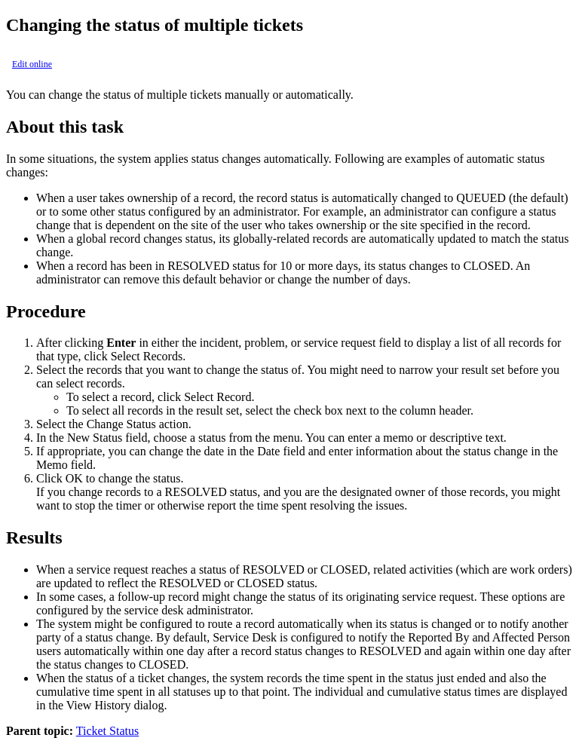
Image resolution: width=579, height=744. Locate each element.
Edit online (32, 64)
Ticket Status (107, 730)
